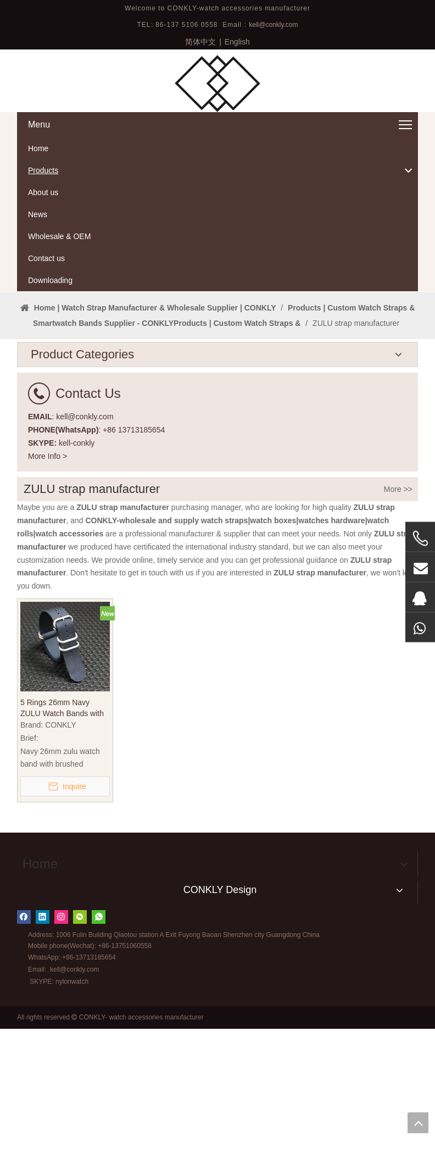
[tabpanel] (217, 359)
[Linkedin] (42, 1052)
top (418, 1122)
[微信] (80, 1052)
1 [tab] (217, 409)
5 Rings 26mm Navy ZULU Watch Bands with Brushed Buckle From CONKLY (62, 844)
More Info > (47, 591)
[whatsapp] (98, 1052)
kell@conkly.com (273, 25)
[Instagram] (61, 1052)
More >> (398, 625)
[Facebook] (24, 1052)
